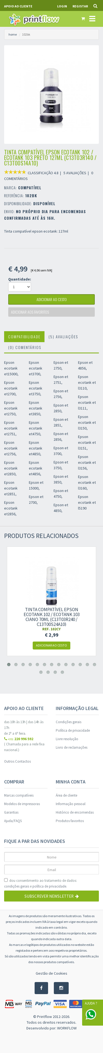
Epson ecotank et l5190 (87, 502)
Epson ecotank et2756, (11, 448)
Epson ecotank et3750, (35, 388)
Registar (80, 6)
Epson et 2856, (61, 436)
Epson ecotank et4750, (35, 428)
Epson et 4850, (61, 507)
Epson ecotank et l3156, (87, 462)
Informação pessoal (70, 804)
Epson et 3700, (61, 450)
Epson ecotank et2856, (11, 508)
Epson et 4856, (85, 365)
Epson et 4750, (61, 493)
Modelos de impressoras (22, 804)
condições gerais (16, 886)
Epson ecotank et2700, (11, 388)
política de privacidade (49, 886)
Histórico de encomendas (75, 812)
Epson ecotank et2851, (11, 488)
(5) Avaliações (63, 336)
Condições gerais (68, 722)
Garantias (11, 812)
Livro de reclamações (71, 747)
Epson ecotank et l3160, (87, 482)
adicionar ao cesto (52, 299)
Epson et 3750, (61, 465)
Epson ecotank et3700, (35, 368)
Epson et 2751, (61, 379)
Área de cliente (66, 795)
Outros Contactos (17, 761)
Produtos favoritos (70, 821)
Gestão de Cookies (51, 973)
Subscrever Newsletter (51, 896)
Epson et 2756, (61, 393)
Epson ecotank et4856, (35, 468)
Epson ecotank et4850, (35, 448)
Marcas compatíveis (19, 795)
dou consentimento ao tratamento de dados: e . (40, 883)
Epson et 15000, (36, 485)
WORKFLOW (67, 1028)
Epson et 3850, (61, 479)
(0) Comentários (24, 347)
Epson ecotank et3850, (35, 408)
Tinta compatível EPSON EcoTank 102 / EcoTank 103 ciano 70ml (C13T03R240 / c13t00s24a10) (52, 616)
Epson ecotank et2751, (11, 428)
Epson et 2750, (61, 365)
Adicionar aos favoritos (30, 312)
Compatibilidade (24, 336)
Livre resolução (67, 739)
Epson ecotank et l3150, (87, 422)
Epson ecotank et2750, (11, 408)
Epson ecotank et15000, (11, 368)
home (13, 34)
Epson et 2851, (61, 422)
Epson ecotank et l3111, (87, 402)
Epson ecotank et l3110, (87, 382)
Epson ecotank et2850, (11, 468)
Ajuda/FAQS (13, 821)
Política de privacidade (73, 730)
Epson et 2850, (61, 408)
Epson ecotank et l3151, (87, 442)
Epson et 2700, (36, 499)
